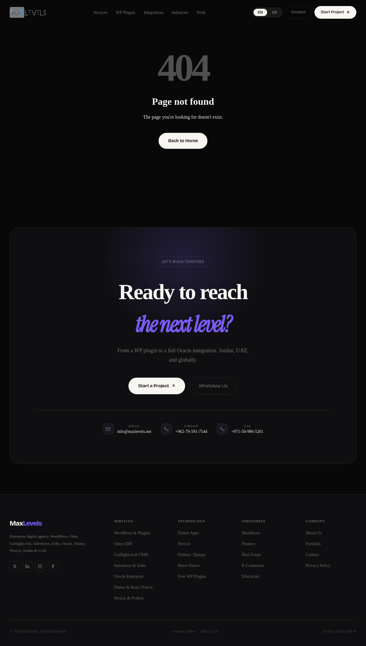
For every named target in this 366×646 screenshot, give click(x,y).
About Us (314, 533)
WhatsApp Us (213, 386)
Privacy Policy (318, 565)
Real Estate (251, 554)
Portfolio (313, 544)
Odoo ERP (123, 544)
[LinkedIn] (27, 566)
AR (274, 12)
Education (250, 576)
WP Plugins (125, 12)
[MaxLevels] (28, 12)
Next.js (184, 544)
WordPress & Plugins (132, 533)
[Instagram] (40, 566)
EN (260, 12)
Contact (298, 12)
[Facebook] (53, 566)
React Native (189, 565)
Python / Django (192, 554)
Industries (180, 12)
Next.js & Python (129, 598)
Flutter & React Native (133, 587)
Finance (248, 544)
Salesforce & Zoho (130, 565)
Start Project (335, 12)
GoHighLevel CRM (131, 554)
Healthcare (251, 533)
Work (201, 12)
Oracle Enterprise (129, 576)
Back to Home (183, 140)
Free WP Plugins (192, 576)
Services (100, 12)
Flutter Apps (188, 533)
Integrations (153, 12)
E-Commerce (253, 565)
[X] (15, 566)
